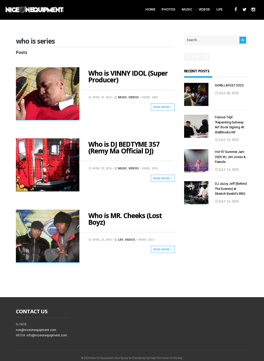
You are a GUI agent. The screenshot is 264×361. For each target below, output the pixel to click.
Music (187, 9)
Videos (204, 9)
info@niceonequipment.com (47, 335)
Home (150, 9)
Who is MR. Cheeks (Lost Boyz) (125, 219)
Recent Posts (196, 71)
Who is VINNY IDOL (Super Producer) (128, 76)
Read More (162, 107)
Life (219, 9)
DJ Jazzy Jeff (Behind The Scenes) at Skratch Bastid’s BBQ (231, 189)
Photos (168, 9)
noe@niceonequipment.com (36, 330)
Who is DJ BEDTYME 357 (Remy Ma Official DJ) (124, 147)
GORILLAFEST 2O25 (229, 85)
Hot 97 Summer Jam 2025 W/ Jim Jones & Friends (230, 157)
